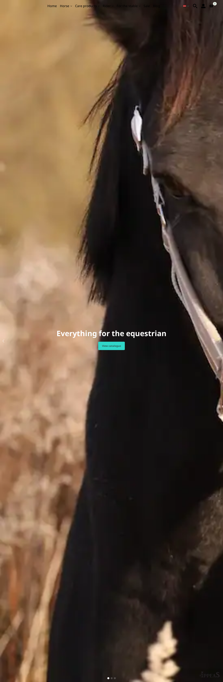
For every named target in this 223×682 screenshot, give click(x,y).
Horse (64, 6)
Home (52, 6)
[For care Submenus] (99, 6)
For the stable (127, 6)
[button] (3, 341)
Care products (86, 6)
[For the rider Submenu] (113, 6)
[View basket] (212, 6)
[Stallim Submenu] (140, 6)
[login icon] (203, 6)
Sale (147, 6)
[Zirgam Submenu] (71, 6)
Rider (107, 6)
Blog (156, 6)
